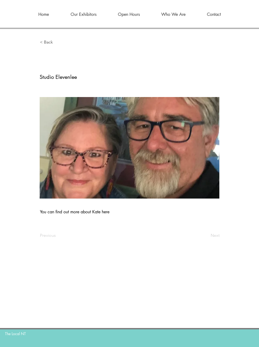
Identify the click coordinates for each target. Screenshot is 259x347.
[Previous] (57, 235)
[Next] (206, 235)
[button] (57, 42)
